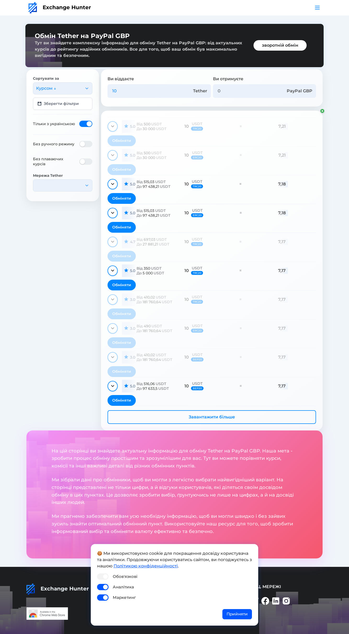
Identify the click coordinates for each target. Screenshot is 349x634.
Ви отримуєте (228, 78)
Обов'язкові (125, 576)
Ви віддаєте (121, 78)
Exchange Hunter (60, 7)
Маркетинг (124, 597)
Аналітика (123, 586)
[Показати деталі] (113, 126)
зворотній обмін (280, 45)
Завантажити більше (212, 416)
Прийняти (237, 613)
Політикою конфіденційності (146, 565)
